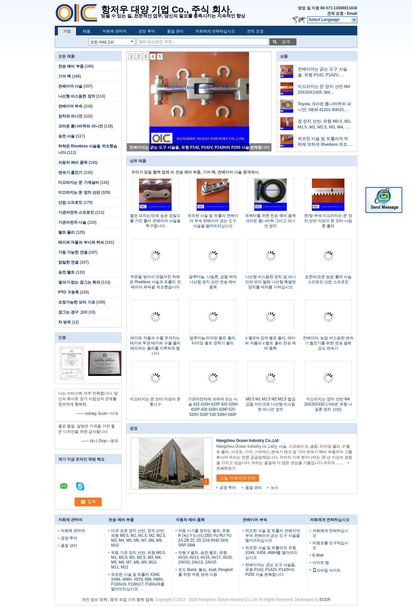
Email (352, 13)
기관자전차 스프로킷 (76, 212)
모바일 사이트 (327, 570)
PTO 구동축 (68, 292)
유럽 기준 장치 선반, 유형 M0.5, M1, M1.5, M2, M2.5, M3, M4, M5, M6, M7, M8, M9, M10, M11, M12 (138, 559)
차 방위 (64, 322)
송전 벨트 (66, 272)
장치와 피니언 (70, 116)
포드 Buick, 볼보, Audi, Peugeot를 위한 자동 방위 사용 (205, 572)
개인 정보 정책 (94, 599)
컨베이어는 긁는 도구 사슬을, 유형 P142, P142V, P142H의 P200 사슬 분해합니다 (199, 147)
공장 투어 (146, 31)
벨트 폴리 (66, 232)
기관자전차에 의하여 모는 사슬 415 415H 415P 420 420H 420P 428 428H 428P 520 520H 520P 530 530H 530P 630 (213, 409)
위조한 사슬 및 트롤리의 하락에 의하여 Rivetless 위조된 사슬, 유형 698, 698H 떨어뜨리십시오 (325, 142)
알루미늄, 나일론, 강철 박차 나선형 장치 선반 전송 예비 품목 (213, 282)
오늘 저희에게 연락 (238, 478)
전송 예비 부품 (71, 66)
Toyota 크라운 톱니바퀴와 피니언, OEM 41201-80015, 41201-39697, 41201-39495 (324, 107)
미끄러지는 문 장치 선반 (79, 192)
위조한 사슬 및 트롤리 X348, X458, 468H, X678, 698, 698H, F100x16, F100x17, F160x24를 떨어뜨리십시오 (137, 581)
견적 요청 (335, 13)
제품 (86, 31)
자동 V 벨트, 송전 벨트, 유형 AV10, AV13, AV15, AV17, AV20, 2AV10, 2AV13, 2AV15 (205, 557)
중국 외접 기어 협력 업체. (132, 599)
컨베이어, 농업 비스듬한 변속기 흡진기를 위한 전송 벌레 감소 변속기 (328, 343)
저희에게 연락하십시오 (215, 31)
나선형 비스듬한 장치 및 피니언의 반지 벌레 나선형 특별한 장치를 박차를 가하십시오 (270, 282)
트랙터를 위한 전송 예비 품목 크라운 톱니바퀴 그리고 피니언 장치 (270, 220)
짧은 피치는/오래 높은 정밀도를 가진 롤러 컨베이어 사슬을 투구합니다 (155, 220)
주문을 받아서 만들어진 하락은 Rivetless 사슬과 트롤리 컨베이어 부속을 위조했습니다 (155, 282)
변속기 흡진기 (70, 172)
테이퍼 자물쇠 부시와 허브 (81, 242)
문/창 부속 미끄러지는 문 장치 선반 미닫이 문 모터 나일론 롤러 (328, 220)
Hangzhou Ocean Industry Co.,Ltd (247, 440)
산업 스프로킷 (70, 202)
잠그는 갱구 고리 (73, 312)
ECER (325, 599)
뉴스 (274, 487)
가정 (67, 31)
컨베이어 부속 (70, 106)
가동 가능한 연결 (73, 252)
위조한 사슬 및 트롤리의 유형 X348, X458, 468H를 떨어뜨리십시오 (271, 553)
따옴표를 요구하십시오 (330, 545)
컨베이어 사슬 (70, 86)
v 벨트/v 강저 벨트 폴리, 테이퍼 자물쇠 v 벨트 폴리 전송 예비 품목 (270, 343)
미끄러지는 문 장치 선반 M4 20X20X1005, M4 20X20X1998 (324, 90)
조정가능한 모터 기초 (76, 302)
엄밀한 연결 (68, 262)
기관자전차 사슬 (72, 222)
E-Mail (318, 555)
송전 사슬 (66, 136)
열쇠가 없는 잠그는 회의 (79, 282)
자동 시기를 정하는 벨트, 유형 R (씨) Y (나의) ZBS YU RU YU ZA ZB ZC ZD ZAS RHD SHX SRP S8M (204, 537)
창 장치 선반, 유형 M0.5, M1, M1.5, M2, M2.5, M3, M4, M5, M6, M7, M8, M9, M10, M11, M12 (325, 125)
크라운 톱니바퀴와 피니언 (80, 126)
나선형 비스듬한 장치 (76, 96)
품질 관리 (175, 31)
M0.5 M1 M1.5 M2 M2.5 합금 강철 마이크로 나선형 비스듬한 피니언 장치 (270, 404)
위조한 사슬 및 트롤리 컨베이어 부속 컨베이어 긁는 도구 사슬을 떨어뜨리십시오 (213, 220)
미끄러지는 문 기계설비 (78, 182)
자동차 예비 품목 (73, 162)
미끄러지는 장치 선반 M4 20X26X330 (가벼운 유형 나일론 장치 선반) (328, 404)
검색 (286, 41)
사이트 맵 (321, 562)
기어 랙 (64, 76)
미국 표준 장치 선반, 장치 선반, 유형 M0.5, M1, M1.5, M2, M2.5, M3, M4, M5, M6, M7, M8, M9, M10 (138, 537)
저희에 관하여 (114, 31)
